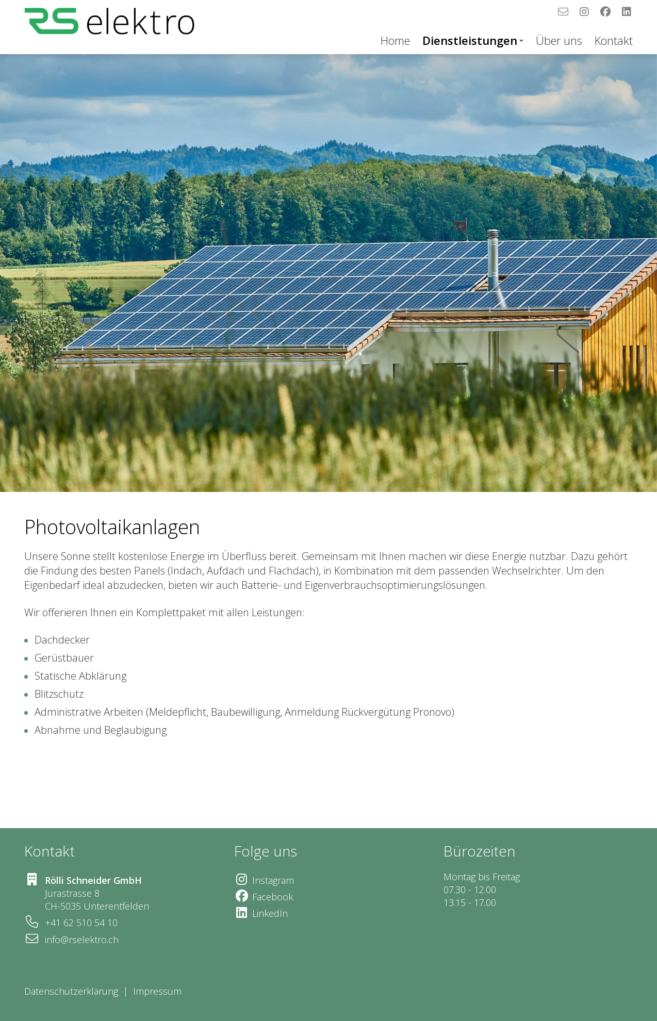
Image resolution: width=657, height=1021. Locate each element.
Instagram (273, 880)
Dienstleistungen (472, 40)
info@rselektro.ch (82, 939)
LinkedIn (270, 913)
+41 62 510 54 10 (81, 922)
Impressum (158, 991)
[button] (13, 510)
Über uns (559, 40)
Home (395, 40)
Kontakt (614, 40)
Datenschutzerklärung (71, 991)
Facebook (272, 897)
